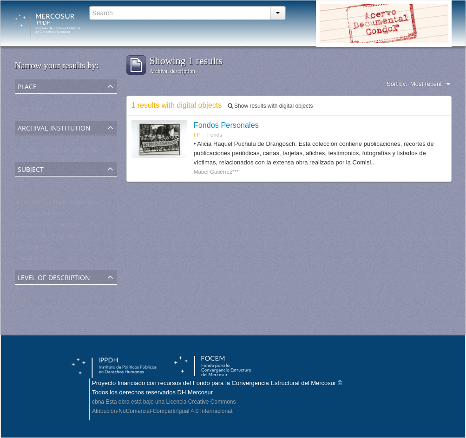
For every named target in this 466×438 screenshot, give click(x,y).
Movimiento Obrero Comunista (57, 204)
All (20, 99)
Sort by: (397, 83)
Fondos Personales (226, 125)
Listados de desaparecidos (53, 237)
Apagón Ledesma (40, 215)
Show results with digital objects (270, 106)
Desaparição (34, 248)
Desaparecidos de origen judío (57, 226)
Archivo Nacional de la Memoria (59, 151)
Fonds (25, 301)
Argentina (30, 110)
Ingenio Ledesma (40, 193)
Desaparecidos (37, 259)
